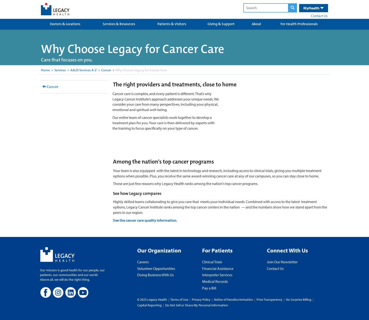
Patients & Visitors (171, 24)
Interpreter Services (217, 274)
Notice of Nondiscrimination (233, 299)
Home (45, 70)
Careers (143, 262)
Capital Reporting (149, 305)
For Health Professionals (299, 24)
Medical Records (215, 281)
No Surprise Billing (298, 299)
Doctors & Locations (65, 24)
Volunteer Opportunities (156, 268)
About (256, 24)
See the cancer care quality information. (145, 220)
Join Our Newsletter (282, 262)
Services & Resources (119, 24)
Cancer (106, 70)
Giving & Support (221, 24)
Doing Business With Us (155, 274)
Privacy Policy (201, 299)
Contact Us (319, 15)
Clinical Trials (212, 262)
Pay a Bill (209, 288)
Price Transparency (269, 299)
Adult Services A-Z (83, 70)
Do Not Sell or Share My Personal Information (196, 305)
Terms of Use (179, 299)
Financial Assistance (217, 268)
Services (60, 70)
